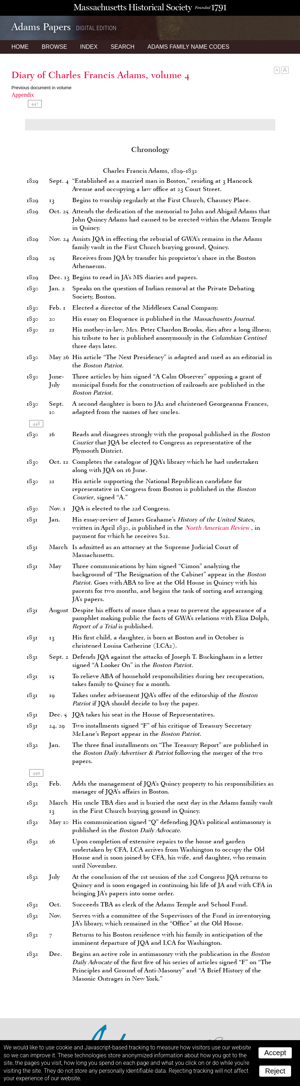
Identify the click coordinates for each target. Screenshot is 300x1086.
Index (89, 47)
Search (122, 47)
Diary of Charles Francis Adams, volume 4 (100, 75)
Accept (275, 1053)
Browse (54, 47)
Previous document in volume (41, 87)
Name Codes (189, 47)
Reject (275, 1071)
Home (20, 47)
